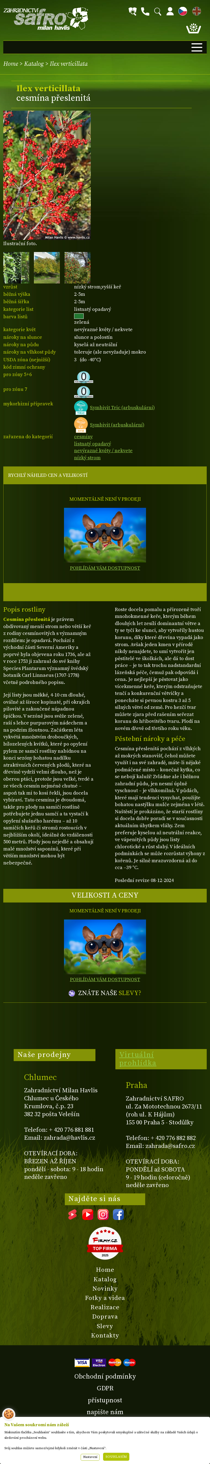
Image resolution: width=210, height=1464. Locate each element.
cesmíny (83, 437)
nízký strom (87, 458)
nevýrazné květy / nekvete (103, 451)
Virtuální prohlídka (138, 1059)
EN (195, 10)
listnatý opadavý (92, 444)
